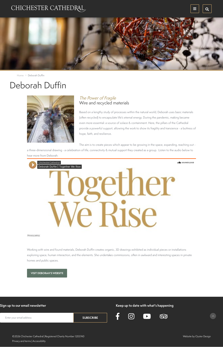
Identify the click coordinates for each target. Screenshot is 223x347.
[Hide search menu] (207, 8)
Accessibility (39, 341)
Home (20, 75)
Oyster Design (203, 336)
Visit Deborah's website (47, 273)
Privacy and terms (21, 341)
